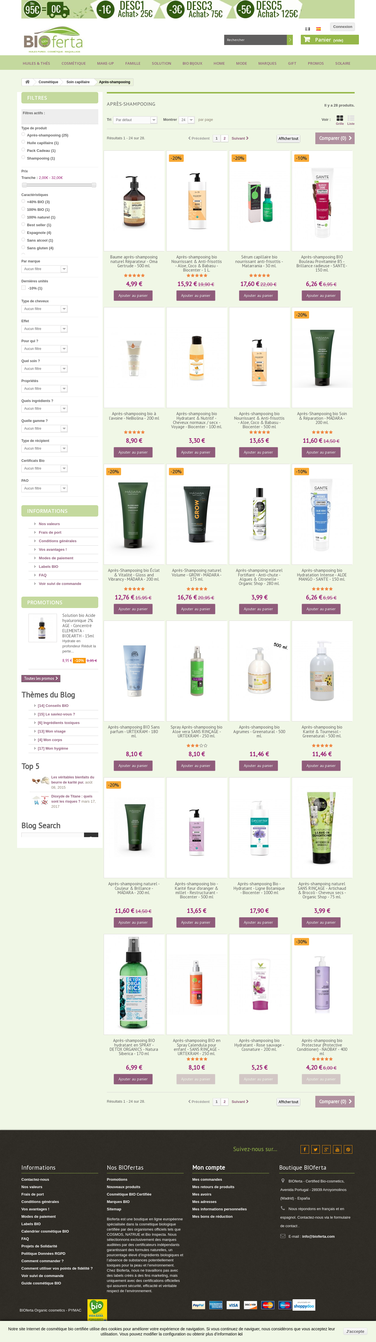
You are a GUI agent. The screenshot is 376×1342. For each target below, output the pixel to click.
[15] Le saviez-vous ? (56, 712)
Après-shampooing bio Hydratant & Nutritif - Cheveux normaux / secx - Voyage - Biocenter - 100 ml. (196, 420)
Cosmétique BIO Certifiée (129, 1194)
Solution (161, 63)
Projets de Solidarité (39, 1246)
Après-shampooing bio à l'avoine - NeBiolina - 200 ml (134, 416)
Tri (109, 119)
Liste (351, 120)
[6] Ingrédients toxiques (59, 720)
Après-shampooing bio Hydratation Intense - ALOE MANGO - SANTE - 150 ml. (322, 575)
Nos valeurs (49, 524)
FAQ (42, 575)
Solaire (342, 63)
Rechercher (290, 40)
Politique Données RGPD (43, 1253)
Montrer (170, 119)
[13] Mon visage (52, 729)
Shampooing (41, 158)
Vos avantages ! (52, 549)
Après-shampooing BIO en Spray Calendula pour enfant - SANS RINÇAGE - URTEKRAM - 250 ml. (196, 1047)
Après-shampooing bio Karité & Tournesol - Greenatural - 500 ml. (322, 731)
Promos (316, 63)
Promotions (44, 602)
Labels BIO (48, 566)
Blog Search (40, 967)
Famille (132, 63)
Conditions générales (57, 541)
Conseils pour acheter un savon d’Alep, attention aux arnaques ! (73, 921)
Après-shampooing (47, 135)
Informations (47, 510)
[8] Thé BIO (48, 814)
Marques (267, 63)
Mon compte (208, 1167)
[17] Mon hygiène (53, 746)
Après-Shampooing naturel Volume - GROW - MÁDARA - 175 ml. (197, 575)
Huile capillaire (43, 143)
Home (219, 63)
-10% (35, 288)
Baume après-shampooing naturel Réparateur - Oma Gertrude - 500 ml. (134, 261)
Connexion (342, 27)
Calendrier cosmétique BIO (45, 1231)
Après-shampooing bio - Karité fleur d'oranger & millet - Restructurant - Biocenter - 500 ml (196, 890)
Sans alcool (40, 240)
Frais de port (49, 532)
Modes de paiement (55, 558)
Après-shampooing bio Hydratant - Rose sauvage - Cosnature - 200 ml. (259, 1045)
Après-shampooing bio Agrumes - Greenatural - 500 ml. (259, 731)
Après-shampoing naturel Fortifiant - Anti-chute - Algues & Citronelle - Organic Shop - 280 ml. (259, 577)
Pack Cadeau (41, 150)
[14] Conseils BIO (53, 703)
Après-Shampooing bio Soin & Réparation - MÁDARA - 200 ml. (322, 418)
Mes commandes (207, 1179)
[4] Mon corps (50, 737)
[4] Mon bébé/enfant (55, 763)
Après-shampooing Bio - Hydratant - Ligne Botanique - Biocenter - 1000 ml (259, 888)
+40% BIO (38, 202)
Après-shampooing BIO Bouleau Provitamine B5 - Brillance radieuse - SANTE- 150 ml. (322, 263)
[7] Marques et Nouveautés (61, 797)
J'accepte (355, 1331)
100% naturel (41, 217)
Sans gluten (40, 248)
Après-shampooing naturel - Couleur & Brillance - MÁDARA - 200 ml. (134, 888)
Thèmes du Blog (48, 694)
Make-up (105, 63)
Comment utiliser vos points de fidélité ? (57, 1268)
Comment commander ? (42, 1261)
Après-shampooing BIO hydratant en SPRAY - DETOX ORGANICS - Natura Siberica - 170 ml (134, 1047)
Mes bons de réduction (212, 1216)
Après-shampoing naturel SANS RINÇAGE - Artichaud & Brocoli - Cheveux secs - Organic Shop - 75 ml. (322, 890)
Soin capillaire (77, 82)
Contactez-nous (35, 1179)
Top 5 (30, 848)
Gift (292, 63)
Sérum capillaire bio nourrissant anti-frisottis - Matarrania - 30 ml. (259, 261)
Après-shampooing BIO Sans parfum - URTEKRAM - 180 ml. (134, 731)
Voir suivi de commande (59, 584)
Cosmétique (74, 63)
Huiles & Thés (36, 63)
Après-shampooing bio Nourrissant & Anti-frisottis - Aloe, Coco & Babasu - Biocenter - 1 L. (196, 263)
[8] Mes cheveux (52, 754)
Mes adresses (204, 1202)
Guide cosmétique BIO (41, 1283)
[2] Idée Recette (51, 823)
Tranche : (29, 178)
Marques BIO (118, 1202)
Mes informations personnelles (219, 1209)
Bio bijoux (192, 63)
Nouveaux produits (123, 1187)
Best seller (39, 225)
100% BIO (38, 209)
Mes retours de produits (213, 1187)
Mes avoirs (201, 1194)
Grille (340, 120)
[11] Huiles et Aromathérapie (63, 780)
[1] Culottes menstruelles (60, 831)
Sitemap (114, 1209)
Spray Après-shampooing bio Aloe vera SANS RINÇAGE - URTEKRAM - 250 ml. (196, 731)
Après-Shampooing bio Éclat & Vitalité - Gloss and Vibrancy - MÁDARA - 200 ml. (134, 575)
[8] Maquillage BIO (54, 789)
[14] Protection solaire (57, 772)
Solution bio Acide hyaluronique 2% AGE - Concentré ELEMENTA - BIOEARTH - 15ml (78, 626)
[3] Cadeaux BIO (52, 806)
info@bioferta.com (318, 1236)
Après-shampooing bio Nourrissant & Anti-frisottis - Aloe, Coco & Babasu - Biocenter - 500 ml (259, 420)
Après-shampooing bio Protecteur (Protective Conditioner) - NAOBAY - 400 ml (322, 1047)
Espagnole (39, 233)
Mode (241, 63)
